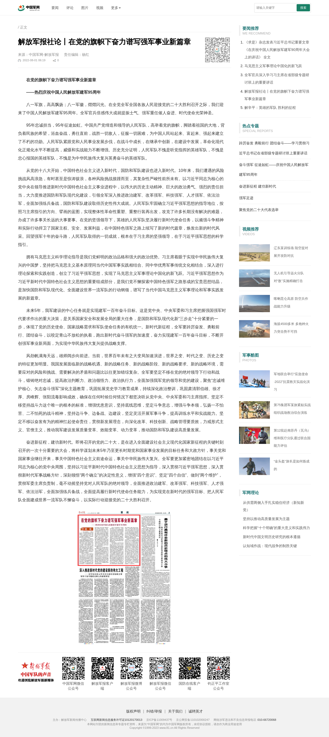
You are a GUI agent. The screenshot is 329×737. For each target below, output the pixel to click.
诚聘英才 (195, 711)
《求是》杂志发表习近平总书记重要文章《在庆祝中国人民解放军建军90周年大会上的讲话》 (277, 49)
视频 (99, 8)
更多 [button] (116, 8)
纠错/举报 (154, 711)
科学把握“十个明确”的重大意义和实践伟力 (276, 528)
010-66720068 (267, 719)
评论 (70, 8)
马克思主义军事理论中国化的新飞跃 (273, 66)
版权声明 (133, 711)
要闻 (55, 8)
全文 (267, 57)
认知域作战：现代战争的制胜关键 (270, 546)
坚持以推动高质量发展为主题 (266, 519)
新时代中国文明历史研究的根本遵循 (271, 537)
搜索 (303, 8)
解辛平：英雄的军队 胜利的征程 (270, 108)
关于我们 (175, 711)
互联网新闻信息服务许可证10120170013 (116, 719)
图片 (84, 8)
